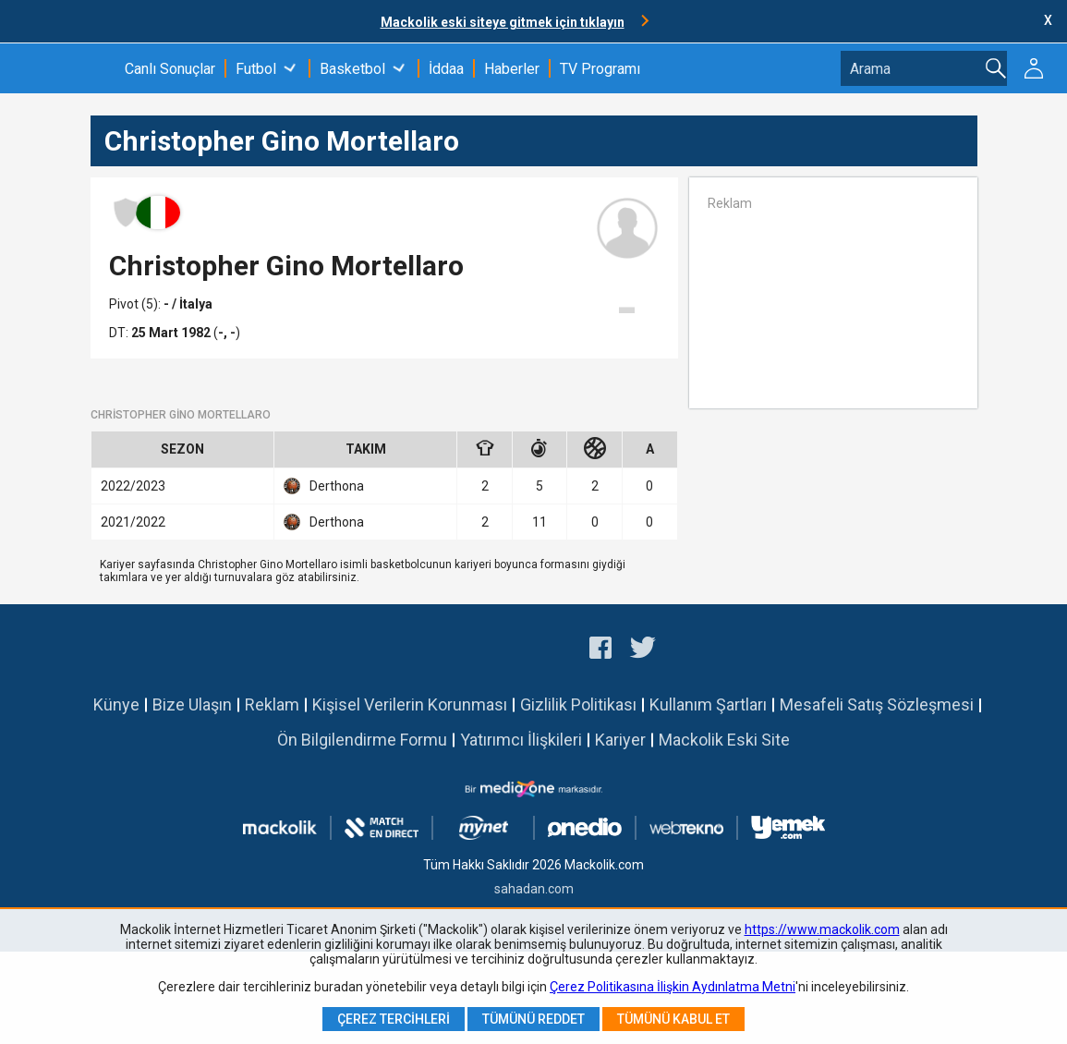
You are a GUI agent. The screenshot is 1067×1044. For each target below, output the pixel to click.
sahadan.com (534, 888)
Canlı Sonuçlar (170, 69)
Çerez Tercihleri (393, 1019)
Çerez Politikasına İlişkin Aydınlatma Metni (672, 986)
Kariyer (620, 739)
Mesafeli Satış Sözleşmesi (877, 704)
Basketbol (352, 69)
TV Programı (600, 69)
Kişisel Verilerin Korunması (409, 704)
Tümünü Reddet (533, 1019)
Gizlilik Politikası (578, 704)
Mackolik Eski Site (724, 739)
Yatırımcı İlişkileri (521, 739)
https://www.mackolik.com (822, 929)
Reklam (272, 704)
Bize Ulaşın (192, 704)
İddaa (446, 69)
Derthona (324, 486)
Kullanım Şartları (708, 704)
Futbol (256, 69)
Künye (116, 704)
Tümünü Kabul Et (673, 1019)
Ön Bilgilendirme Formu (362, 739)
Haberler (512, 69)
